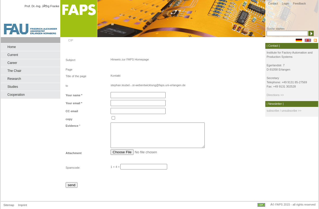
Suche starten (276, 28)
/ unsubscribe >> (290, 110)
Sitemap (8, 205)
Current (12, 55)
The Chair (14, 71)
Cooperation (16, 95)
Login (285, 3)
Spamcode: (73, 167)
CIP (70, 40)
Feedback (299, 3)
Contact (273, 3)
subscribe (273, 110)
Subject (70, 60)
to (67, 85)
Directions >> (275, 95)
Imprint (22, 205)
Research (14, 79)
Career (12, 63)
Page (69, 69)
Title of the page (76, 76)
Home (11, 47)
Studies (12, 87)
